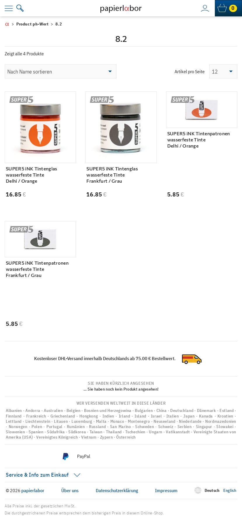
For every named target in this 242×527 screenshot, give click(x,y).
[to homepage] (121, 8)
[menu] (12, 8)
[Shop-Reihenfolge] (60, 71)
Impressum (166, 490)
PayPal (83, 456)
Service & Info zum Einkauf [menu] (37, 474)
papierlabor (32, 490)
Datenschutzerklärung (117, 490)
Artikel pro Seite (190, 71)
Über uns (70, 490)
